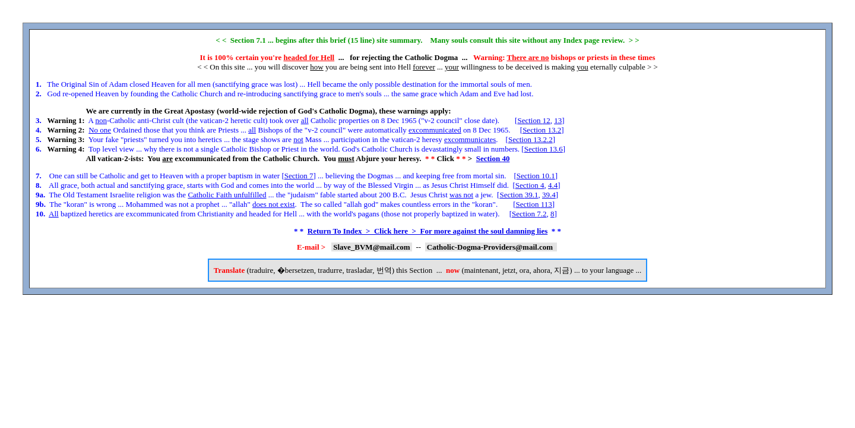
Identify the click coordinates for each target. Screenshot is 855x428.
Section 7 (299, 175)
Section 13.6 (543, 148)
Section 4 (529, 185)
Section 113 (533, 204)
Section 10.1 (536, 175)
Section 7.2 (529, 213)
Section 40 (493, 158)
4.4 (553, 185)
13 (558, 120)
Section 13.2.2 (530, 139)
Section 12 (533, 120)
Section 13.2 (541, 129)
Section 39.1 (518, 194)
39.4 (549, 194)
